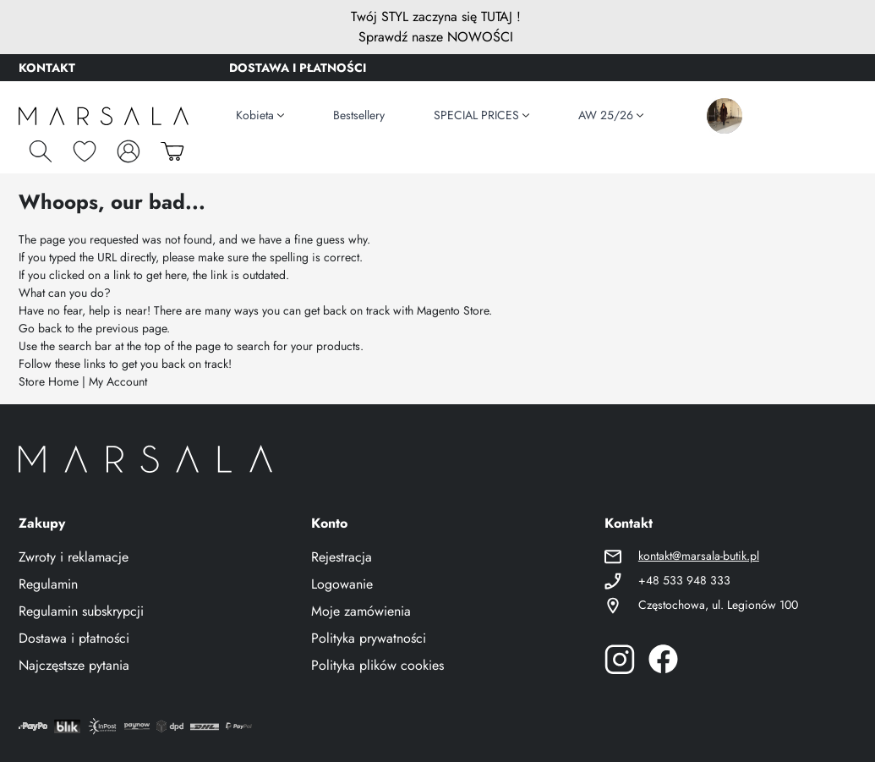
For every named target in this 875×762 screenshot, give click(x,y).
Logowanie (342, 584)
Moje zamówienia (361, 611)
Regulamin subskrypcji (81, 611)
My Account (118, 381)
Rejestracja (341, 557)
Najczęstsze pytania (74, 665)
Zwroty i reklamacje (74, 557)
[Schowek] (84, 151)
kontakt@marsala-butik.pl (698, 555)
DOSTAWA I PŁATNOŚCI (297, 67)
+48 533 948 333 (684, 580)
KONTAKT (47, 67)
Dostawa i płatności (74, 638)
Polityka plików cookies (377, 665)
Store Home (49, 381)
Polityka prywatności (368, 638)
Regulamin (48, 584)
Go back (40, 328)
